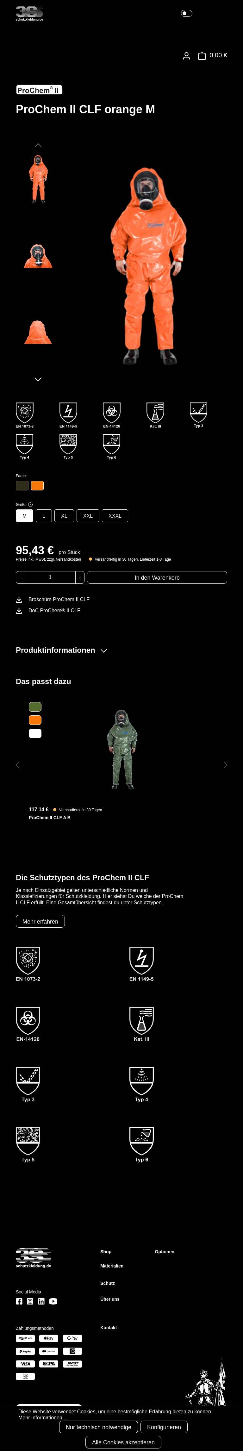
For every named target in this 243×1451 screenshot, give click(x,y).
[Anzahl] (50, 577)
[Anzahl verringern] (20, 577)
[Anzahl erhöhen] (79, 577)
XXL (88, 516)
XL (64, 516)
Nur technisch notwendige (98, 1427)
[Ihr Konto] (186, 55)
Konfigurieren (164, 1427)
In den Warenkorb (156, 578)
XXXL (115, 516)
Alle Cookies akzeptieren (123, 1442)
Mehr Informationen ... (43, 1417)
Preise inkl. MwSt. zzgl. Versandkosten (48, 559)
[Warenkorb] (210, 55)
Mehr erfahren (40, 922)
